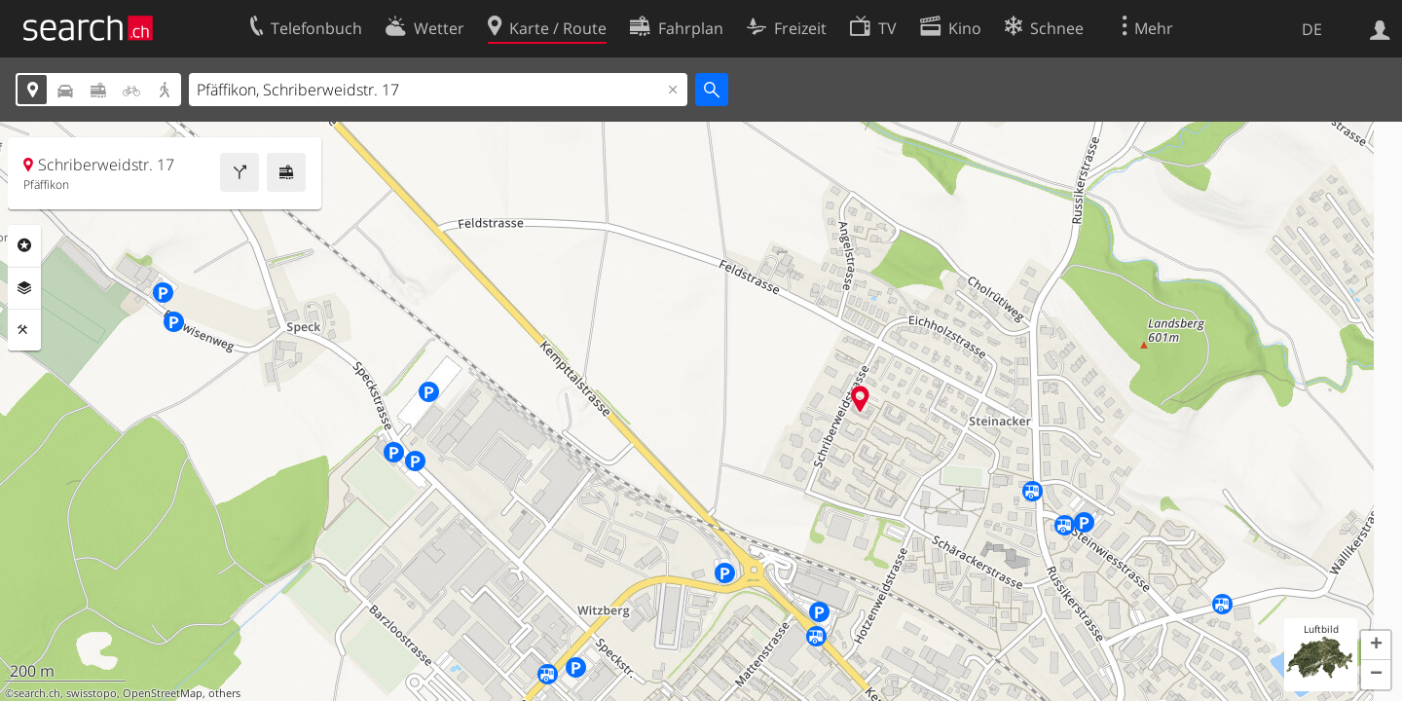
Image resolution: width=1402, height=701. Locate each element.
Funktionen (24, 330)
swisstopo (91, 693)
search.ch (37, 693)
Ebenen (24, 288)
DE (1312, 29)
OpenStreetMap (163, 693)
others (224, 693)
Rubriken (24, 245)
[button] (1375, 645)
